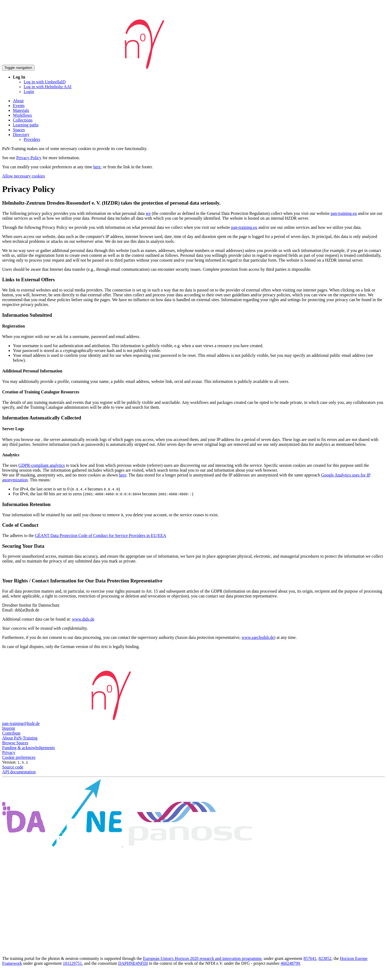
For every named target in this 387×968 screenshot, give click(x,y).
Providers (32, 139)
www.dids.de (83, 619)
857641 (309, 958)
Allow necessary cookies (23, 176)
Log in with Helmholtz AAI (47, 86)
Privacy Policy (28, 157)
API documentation (19, 772)
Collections (23, 120)
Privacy (8, 752)
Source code (12, 767)
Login (29, 91)
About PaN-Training (19, 738)
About (18, 100)
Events (19, 105)
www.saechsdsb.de (258, 637)
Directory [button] (21, 134)
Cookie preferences (18, 757)
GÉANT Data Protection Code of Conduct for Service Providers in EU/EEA (100, 535)
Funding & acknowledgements (28, 747)
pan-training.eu (344, 213)
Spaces (19, 129)
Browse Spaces (15, 743)
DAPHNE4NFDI (133, 963)
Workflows (22, 115)
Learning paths (26, 125)
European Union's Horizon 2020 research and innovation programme (202, 958)
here (97, 167)
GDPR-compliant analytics (41, 465)
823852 (324, 958)
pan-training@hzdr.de (21, 723)
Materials (21, 110)
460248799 (290, 963)
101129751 (72, 963)
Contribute (11, 733)
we (148, 213)
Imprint (8, 728)
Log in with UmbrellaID (45, 82)
